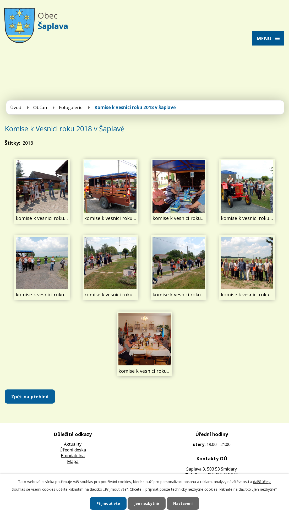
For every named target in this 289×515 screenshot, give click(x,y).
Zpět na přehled (29, 396)
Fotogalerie (71, 107)
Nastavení (183, 503)
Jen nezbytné (146, 503)
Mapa (72, 461)
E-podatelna (73, 456)
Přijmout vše (108, 503)
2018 (28, 143)
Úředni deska (72, 450)
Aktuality (72, 444)
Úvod (15, 107)
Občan (40, 107)
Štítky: (12, 143)
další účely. (262, 481)
